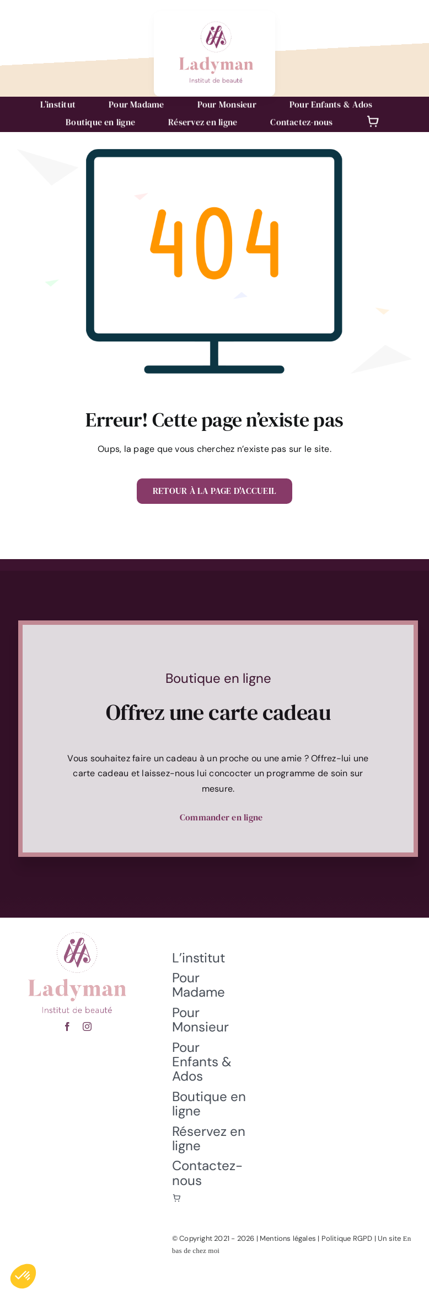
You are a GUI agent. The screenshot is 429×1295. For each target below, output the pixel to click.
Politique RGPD (350, 1238)
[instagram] (87, 1022)
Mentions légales (292, 1238)
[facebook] (67, 1022)
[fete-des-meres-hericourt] (77, 927)
